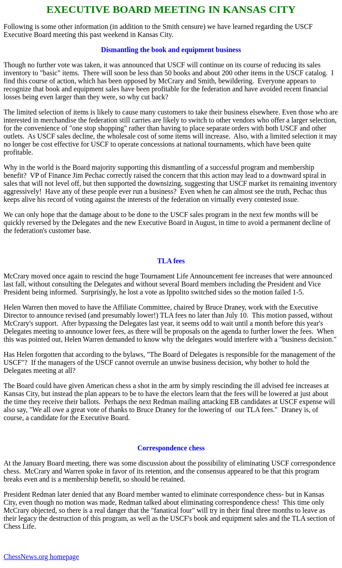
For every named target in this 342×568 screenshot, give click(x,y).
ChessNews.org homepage (41, 556)
